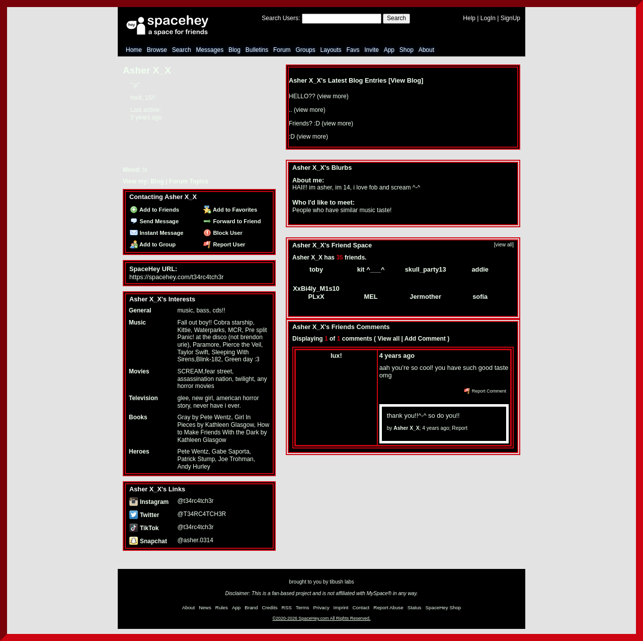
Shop (406, 49)
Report (459, 428)
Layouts (331, 49)
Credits (270, 607)
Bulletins (257, 49)
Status (415, 607)
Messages (209, 49)
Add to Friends (154, 210)
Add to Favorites (230, 210)
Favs (352, 49)
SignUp (510, 18)
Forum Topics (188, 181)
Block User (223, 233)
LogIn (488, 18)
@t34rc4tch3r (195, 500)
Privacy (321, 607)
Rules (221, 607)
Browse (157, 49)
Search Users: (281, 18)
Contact (361, 607)
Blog (234, 49)
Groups (305, 49)
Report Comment (485, 391)
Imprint (341, 607)
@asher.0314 (195, 540)
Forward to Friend (232, 221)
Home (134, 49)
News (205, 607)
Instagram (149, 501)
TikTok (143, 528)
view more (333, 96)
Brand (251, 607)
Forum (282, 49)
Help (469, 18)
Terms (302, 607)
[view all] (504, 244)
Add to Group (153, 244)
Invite (371, 49)
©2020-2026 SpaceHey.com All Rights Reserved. (321, 618)
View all (388, 338)
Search (396, 18)
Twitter (144, 515)
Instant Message (156, 233)
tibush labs (342, 582)
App (389, 49)
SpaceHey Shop (443, 607)
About (426, 49)
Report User (224, 244)
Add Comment (425, 338)
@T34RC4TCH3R (201, 514)
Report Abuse (388, 607)
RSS (287, 607)
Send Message (154, 221)
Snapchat (148, 541)
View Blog (405, 80)
